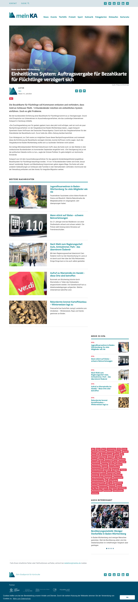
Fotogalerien (101, 17)
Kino (115, 459)
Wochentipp (96, 464)
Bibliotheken (118, 483)
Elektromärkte (118, 490)
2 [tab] (108, 548)
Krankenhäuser (97, 470)
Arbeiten (119, 464)
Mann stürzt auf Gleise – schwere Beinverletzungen (66, 217)
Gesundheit (96, 462)
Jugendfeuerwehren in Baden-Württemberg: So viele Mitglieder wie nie (69, 189)
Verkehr (104, 467)
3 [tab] (111, 548)
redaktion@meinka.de (72, 563)
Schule (111, 464)
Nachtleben (118, 475)
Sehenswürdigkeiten (99, 472)
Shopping (115, 470)
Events (54, 17)
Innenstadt (111, 472)
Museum (122, 459)
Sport (80, 17)
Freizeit (72, 17)
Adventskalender (106, 475)
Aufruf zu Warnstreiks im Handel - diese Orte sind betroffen (67, 274)
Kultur (94, 454)
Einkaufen (113, 17)
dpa (19, 91)
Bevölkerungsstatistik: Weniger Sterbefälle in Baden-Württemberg (108, 532)
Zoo (122, 454)
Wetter (101, 459)
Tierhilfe (63, 17)
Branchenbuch (114, 467)
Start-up (109, 483)
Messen (125, 451)
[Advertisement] (110, 106)
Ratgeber (107, 470)
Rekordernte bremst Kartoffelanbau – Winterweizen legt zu (68, 303)
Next (125, 514)
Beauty (119, 485)
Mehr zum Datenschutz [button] (22, 599)
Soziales (105, 464)
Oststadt (112, 485)
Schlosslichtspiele (98, 483)
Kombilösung (106, 454)
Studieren (122, 462)
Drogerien (112, 488)
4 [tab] (113, 548)
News (46, 17)
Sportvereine (118, 477)
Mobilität (102, 451)
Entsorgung (113, 480)
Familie (114, 462)
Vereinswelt (103, 485)
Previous (94, 514)
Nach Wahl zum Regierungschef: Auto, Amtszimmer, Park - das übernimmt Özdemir (66, 247)
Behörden (95, 475)
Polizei (118, 451)
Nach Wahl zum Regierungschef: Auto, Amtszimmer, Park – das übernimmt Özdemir (101, 376)
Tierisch (116, 454)
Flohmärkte (122, 488)
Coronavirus (111, 449)
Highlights (108, 477)
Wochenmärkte (97, 490)
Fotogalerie (104, 488)
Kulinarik (89, 17)
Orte (118, 472)
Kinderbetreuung (97, 480)
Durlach (94, 485)
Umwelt (94, 459)
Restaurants (96, 467)
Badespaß (108, 459)
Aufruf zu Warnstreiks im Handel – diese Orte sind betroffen (101, 388)
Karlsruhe (124, 17)
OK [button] (127, 597)
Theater (123, 470)
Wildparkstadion (97, 477)
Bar (106, 480)
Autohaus (95, 493)
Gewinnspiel (106, 462)
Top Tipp (95, 488)
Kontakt (13, 3)
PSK (99, 454)
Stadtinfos (110, 451)
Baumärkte (107, 490)
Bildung (111, 457)
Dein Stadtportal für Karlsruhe (24, 574)
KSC (118, 449)
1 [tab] (106, 548)
